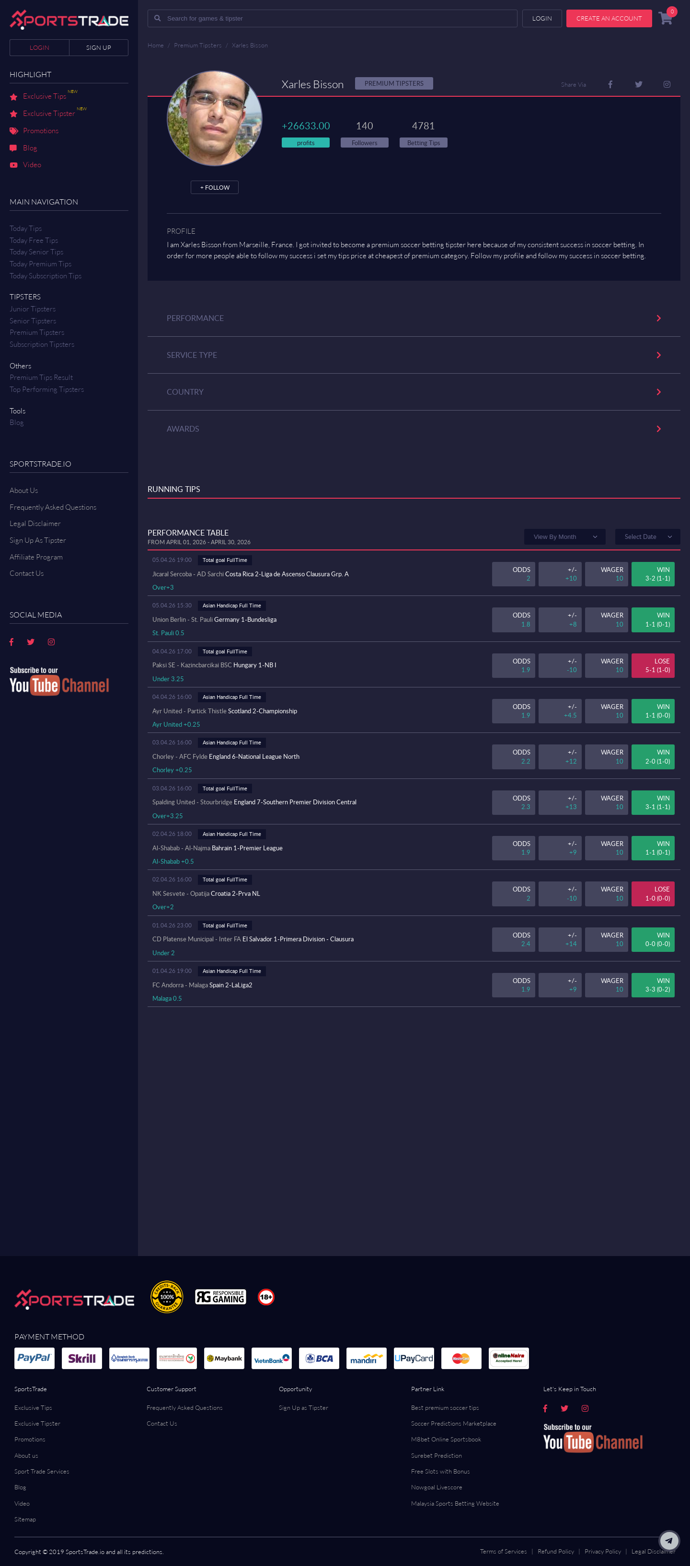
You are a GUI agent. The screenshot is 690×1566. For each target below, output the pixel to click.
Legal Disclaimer (35, 523)
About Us (24, 490)
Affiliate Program (36, 556)
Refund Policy (556, 1551)
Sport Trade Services (41, 1471)
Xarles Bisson (250, 45)
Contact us (27, 573)
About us (26, 1455)
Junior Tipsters (33, 308)
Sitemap (25, 1519)
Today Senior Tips (36, 251)
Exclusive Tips (44, 97)
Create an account (609, 18)
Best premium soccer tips (445, 1407)
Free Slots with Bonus (440, 1471)
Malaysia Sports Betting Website (455, 1503)
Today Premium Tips (40, 263)
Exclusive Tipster (48, 114)
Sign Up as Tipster (303, 1407)
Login (39, 47)
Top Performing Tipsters (47, 389)
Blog (23, 148)
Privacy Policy (603, 1551)
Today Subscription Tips (45, 275)
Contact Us (162, 1423)
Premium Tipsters (37, 332)
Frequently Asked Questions (53, 507)
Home (156, 45)
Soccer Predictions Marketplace (453, 1423)
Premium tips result (41, 377)
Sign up (98, 47)
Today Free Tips (34, 240)
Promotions (34, 131)
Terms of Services (503, 1551)
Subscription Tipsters (42, 344)
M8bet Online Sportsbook (446, 1439)
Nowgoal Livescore (436, 1487)
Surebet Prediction (436, 1455)
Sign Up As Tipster (38, 540)
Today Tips (26, 228)
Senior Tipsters (33, 320)
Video (25, 165)
